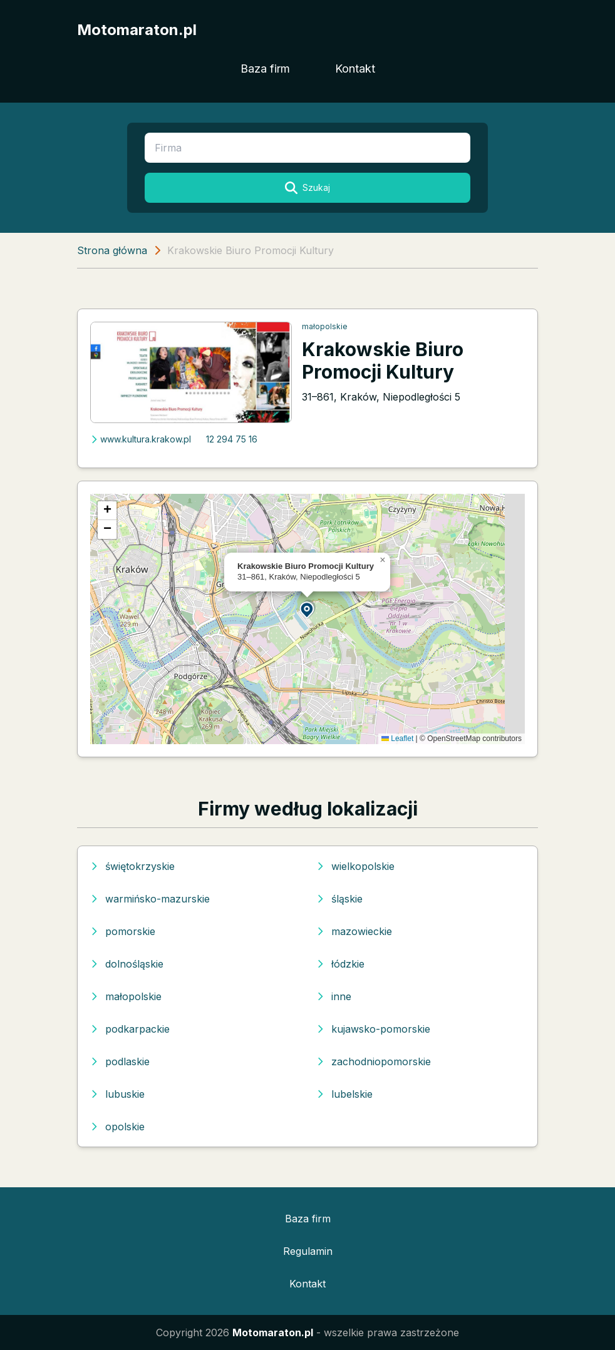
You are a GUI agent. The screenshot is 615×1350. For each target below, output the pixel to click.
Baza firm (265, 68)
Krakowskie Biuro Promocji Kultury (382, 360)
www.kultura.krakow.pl (140, 439)
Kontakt (355, 68)
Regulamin (308, 1251)
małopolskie (325, 326)
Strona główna (112, 250)
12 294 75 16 (231, 439)
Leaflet (397, 738)
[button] (307, 609)
